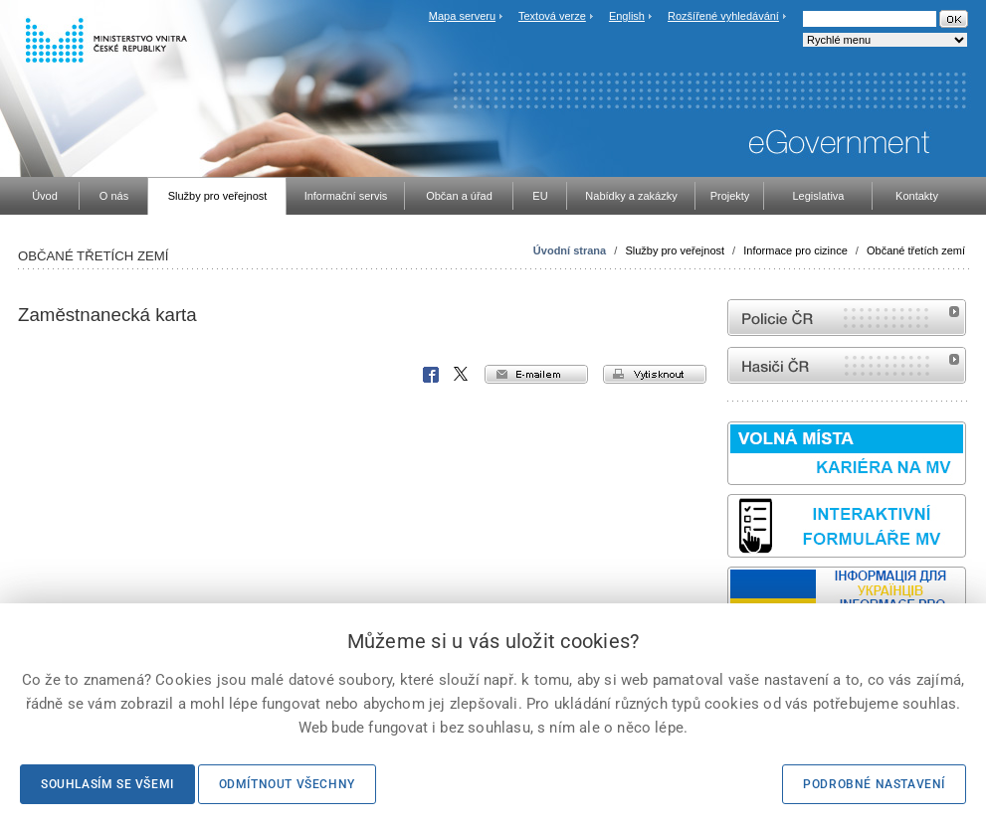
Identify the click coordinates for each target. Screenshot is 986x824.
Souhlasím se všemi (107, 784)
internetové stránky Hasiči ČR (846, 365)
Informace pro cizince (795, 250)
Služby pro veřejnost (674, 250)
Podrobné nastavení (874, 784)
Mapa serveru (462, 16)
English (627, 16)
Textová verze (552, 16)
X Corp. (462, 375)
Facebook (431, 375)
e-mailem (536, 374)
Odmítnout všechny (287, 784)
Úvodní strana (569, 250)
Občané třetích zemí (916, 250)
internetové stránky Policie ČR (846, 317)
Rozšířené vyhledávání (723, 16)
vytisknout (654, 374)
